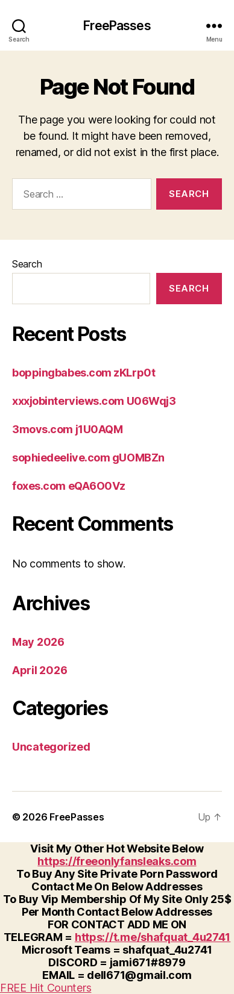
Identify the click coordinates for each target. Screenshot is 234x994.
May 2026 (38, 642)
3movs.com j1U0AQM (67, 429)
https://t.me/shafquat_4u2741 (152, 937)
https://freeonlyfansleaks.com (116, 861)
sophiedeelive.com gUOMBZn (88, 457)
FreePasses (116, 25)
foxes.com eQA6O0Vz (68, 486)
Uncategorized (51, 746)
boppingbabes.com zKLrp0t (83, 372)
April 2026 (39, 670)
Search (27, 264)
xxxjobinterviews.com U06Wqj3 (94, 401)
